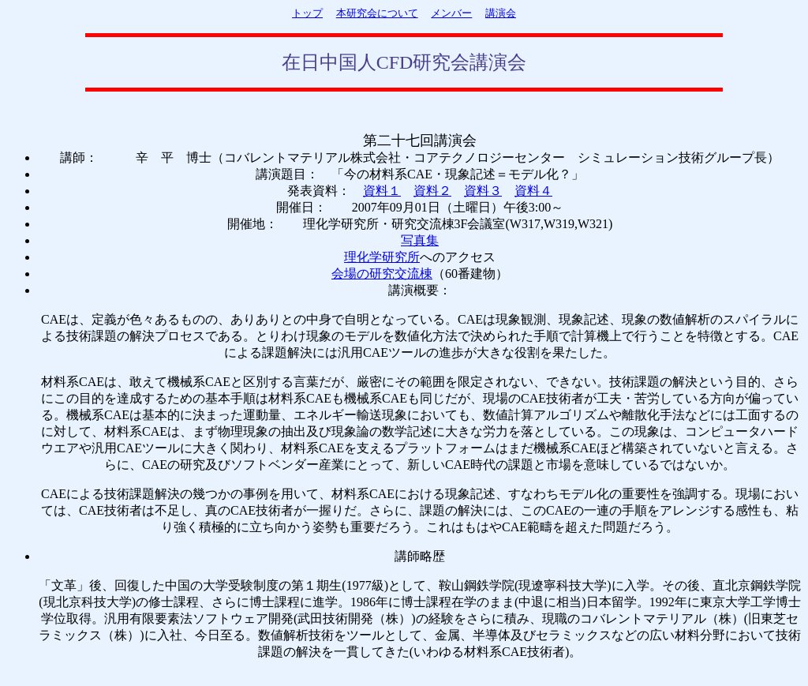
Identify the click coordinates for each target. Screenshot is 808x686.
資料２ (432, 190)
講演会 (500, 13)
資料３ (483, 190)
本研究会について (377, 13)
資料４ (533, 190)
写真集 (420, 240)
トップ (307, 13)
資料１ (382, 190)
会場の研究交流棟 (381, 273)
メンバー (451, 13)
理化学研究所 (382, 257)
